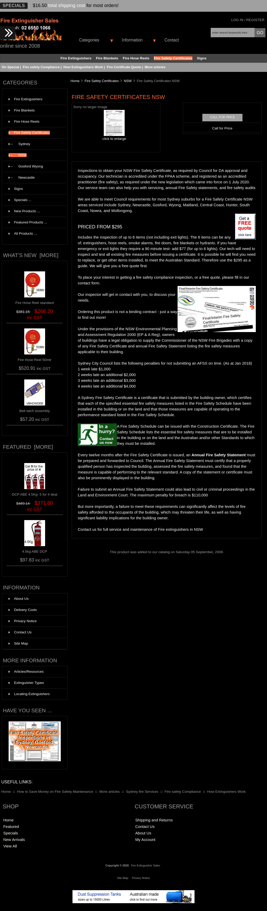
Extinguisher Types (26, 683)
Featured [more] (28, 447)
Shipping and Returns (154, 820)
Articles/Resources (26, 671)
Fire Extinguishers (76, 58)
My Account (145, 839)
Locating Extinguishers (29, 694)
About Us (19, 599)
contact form (88, 283)
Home (74, 81)
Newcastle (141, 205)
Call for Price (222, 128)
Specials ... (20, 200)
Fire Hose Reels (136, 58)
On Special (10, 67)
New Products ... (24, 211)
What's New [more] (30, 255)
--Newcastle (34, 177)
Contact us (87, 529)
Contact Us (20, 632)
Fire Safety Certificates (102, 81)
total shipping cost (66, 5)
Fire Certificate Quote (124, 67)
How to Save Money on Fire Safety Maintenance (55, 792)
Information (132, 40)
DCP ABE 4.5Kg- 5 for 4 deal (34, 492)
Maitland (190, 205)
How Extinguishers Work (83, 67)
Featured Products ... (28, 222)
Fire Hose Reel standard (34, 303)
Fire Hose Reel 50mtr (34, 360)
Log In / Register (247, 20)
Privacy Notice (23, 621)
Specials (14, 5)
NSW (128, 81)
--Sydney (34, 144)
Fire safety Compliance (41, 67)
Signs (202, 58)
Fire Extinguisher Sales (145, 865)
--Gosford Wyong (34, 166)
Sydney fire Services (142, 792)
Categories (89, 40)
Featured (11, 826)
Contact (172, 40)
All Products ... (23, 233)
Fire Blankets (107, 58)
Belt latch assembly (34, 411)
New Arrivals (14, 839)
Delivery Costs (23, 610)
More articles (155, 67)
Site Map (18, 643)
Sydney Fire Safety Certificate (107, 397)
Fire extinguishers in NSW (180, 529)
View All (10, 846)
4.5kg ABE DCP (34, 549)
